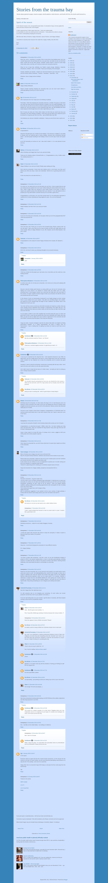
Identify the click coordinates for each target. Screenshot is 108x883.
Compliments (74, 85)
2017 (71, 69)
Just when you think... (76, 87)
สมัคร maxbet (24, 782)
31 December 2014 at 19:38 (35, 684)
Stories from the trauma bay (44, 9)
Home (41, 828)
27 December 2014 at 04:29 (38, 508)
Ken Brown (23, 128)
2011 (71, 120)
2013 (71, 116)
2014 (71, 75)
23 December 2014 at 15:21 (33, 128)
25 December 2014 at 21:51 (34, 441)
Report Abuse (72, 125)
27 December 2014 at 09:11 (34, 543)
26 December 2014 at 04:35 (35, 452)
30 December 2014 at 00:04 (34, 696)
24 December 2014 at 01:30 (34, 184)
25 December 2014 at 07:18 (31, 400)
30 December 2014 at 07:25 (38, 625)
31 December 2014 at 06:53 (35, 644)
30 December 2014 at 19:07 (43, 632)
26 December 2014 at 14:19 (34, 475)
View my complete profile (74, 53)
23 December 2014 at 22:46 (31, 164)
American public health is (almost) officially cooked (32, 837)
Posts (84, 134)
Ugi (21, 97)
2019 (71, 65)
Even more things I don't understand (77, 80)
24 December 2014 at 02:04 (34, 213)
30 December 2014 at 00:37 (35, 607)
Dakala (22, 400)
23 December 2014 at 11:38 (31, 83)
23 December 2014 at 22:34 (32, 150)
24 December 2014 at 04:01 (34, 224)
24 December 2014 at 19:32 (40, 336)
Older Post (61, 828)
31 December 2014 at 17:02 (38, 661)
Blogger (66, 879)
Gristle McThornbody (26, 588)
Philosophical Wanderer (27, 280)
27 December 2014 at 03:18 (34, 521)
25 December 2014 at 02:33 (38, 389)
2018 (71, 67)
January (73, 113)
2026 (71, 60)
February (73, 111)
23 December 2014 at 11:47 (29, 97)
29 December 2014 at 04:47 (34, 569)
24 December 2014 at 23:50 (37, 379)
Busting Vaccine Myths (28, 848)
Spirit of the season (75, 82)
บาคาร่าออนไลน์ (24, 788)
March (73, 109)
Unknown (23, 238)
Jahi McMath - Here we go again (31, 863)
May (72, 104)
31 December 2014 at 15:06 (40, 708)
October (73, 94)
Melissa (22, 150)
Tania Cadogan (24, 452)
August (73, 98)
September (74, 96)
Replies (24, 255)
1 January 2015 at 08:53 (37, 258)
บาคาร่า (22, 785)
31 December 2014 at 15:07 (40, 740)
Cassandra (27, 258)
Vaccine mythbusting (28, 856)
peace (22, 83)
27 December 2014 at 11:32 (34, 555)
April (72, 107)
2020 (71, 62)
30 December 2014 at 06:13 (38, 618)
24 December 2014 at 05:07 (33, 238)
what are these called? (41, 649)
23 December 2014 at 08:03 (34, 57)
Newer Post (20, 828)
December (74, 77)
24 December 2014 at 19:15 (40, 280)
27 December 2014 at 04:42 (34, 530)
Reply (22, 78)
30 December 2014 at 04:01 (34, 722)
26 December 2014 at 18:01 (38, 501)
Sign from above (75, 89)
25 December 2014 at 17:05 (34, 420)
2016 (71, 71)
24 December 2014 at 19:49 (44, 343)
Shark (22, 164)
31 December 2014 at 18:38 (38, 677)
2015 (71, 73)
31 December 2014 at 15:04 (40, 654)
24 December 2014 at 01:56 (34, 204)
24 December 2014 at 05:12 (34, 247)
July (72, 100)
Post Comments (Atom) (44, 833)
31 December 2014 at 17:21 (40, 670)
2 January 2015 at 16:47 (29, 753)
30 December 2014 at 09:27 (38, 733)
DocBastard (28, 336)
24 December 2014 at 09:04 (34, 270)
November (74, 92)
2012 (71, 118)
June (72, 102)
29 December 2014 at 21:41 (39, 588)
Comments (85, 137)
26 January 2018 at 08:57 (33, 776)
